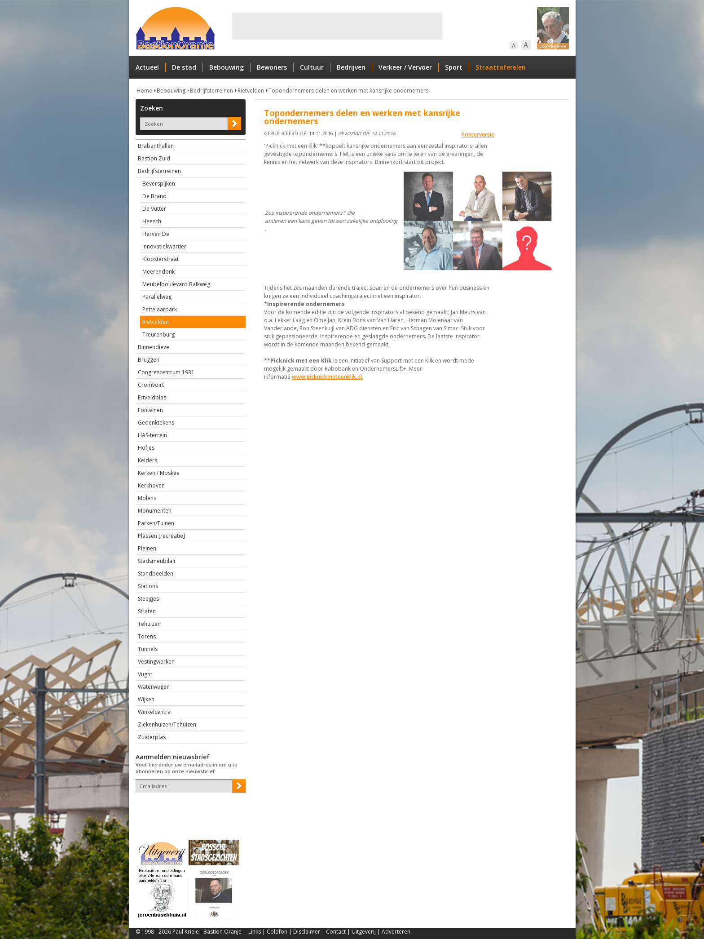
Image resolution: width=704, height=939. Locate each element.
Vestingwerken (156, 661)
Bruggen (148, 359)
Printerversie (478, 134)
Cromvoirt (151, 385)
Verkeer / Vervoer (405, 67)
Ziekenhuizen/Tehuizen (167, 724)
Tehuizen (149, 624)
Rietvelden (251, 90)
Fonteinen (150, 410)
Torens (147, 636)
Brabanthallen (156, 146)
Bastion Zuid (154, 158)
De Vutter (154, 209)
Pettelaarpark (159, 309)
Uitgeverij (364, 931)
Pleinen (147, 548)
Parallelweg (157, 297)
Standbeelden (155, 573)
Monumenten (155, 510)
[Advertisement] (337, 26)
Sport (453, 67)
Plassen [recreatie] (161, 536)
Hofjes (146, 448)
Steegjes (148, 598)
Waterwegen (154, 687)
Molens (147, 498)
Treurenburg (158, 334)
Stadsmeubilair (157, 561)
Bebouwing (226, 67)
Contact (336, 931)
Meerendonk (158, 271)
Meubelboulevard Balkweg (176, 284)
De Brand (154, 196)
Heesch (151, 221)
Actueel (147, 67)
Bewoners (272, 67)
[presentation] (188, 808)
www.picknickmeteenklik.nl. (327, 377)
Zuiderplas (152, 737)
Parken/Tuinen (156, 523)
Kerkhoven (151, 485)
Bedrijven (351, 67)
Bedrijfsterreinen (211, 90)
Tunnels (148, 649)
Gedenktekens (156, 422)
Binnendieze (153, 347)
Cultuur (312, 67)
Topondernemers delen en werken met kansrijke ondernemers (348, 90)
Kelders (147, 460)
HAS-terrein (152, 435)
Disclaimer (306, 931)
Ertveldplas (152, 397)
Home (144, 90)
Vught (145, 674)
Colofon (277, 931)
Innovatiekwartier (164, 246)
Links (254, 931)
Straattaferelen (500, 67)
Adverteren (396, 931)
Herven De (155, 234)
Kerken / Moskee (159, 473)
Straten (147, 611)
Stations (148, 586)
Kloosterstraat (160, 259)
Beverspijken (158, 183)
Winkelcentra (154, 712)
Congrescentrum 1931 (166, 372)
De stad (184, 67)
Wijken (146, 699)
